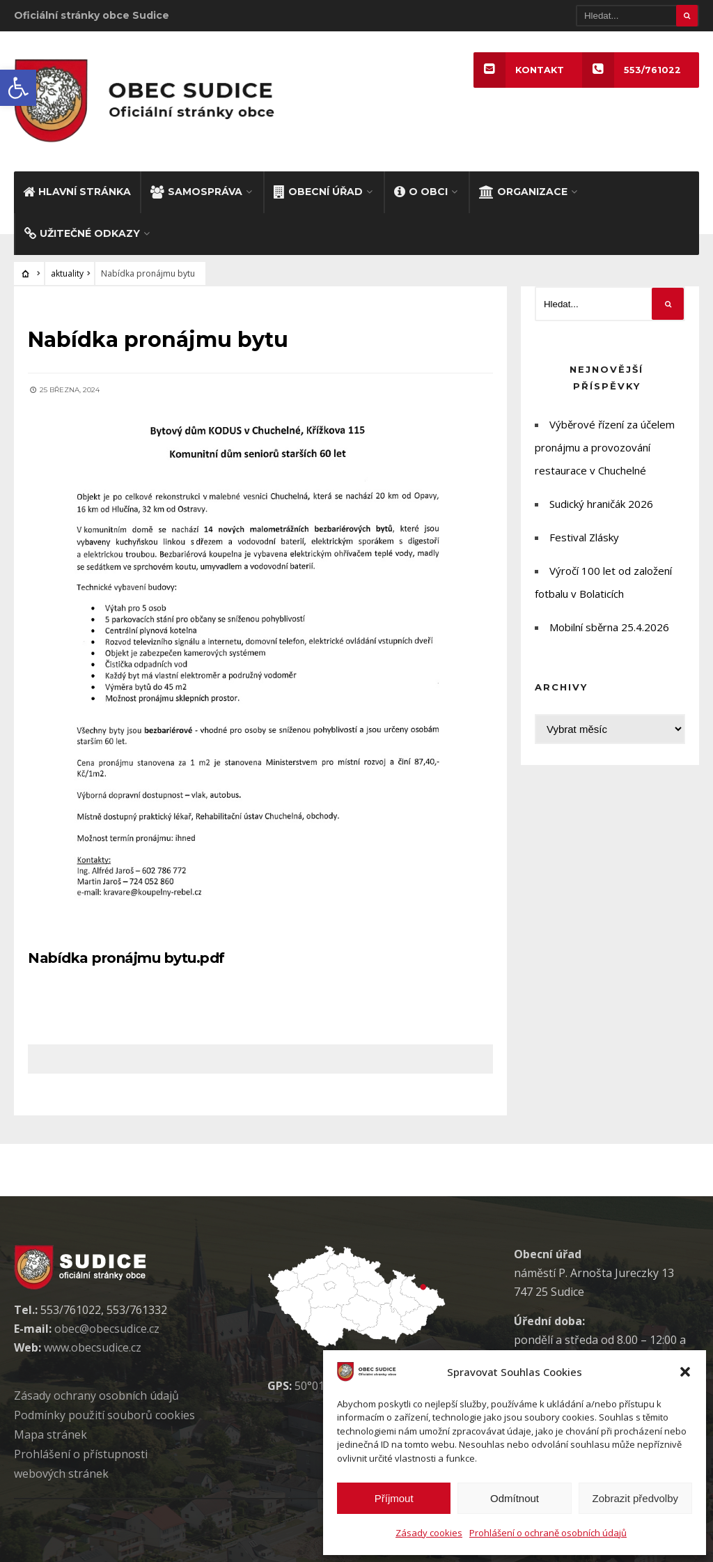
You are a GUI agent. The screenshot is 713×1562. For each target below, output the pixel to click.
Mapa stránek (50, 1434)
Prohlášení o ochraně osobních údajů (548, 1532)
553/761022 (631, 70)
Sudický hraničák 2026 (601, 504)
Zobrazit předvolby (635, 1498)
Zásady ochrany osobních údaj (96, 1395)
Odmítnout (514, 1498)
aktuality (67, 274)
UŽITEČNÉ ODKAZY (82, 234)
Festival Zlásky (584, 538)
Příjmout (394, 1498)
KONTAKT (518, 70)
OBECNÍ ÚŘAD (318, 191)
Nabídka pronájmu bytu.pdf (126, 958)
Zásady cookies (428, 1532)
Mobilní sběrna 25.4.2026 (609, 628)
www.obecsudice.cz (92, 1347)
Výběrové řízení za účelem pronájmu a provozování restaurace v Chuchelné (605, 448)
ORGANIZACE (523, 191)
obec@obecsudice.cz (106, 1328)
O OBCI (421, 191)
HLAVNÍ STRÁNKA (77, 191)
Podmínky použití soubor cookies (104, 1415)
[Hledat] (637, 15)
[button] (18, 88)
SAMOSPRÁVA (196, 191)
